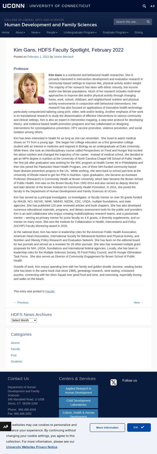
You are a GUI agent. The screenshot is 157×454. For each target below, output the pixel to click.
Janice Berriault (64, 56)
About (20, 32)
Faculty (49, 291)
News (35, 32)
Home (5, 32)
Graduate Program (116, 32)
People (52, 32)
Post (14, 355)
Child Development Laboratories (78, 402)
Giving (139, 32)
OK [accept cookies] (139, 427)
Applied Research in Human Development (78, 390)
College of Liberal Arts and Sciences (34, 20)
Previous (21, 302)
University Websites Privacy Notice (31, 447)
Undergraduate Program (80, 32)
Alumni (15, 343)
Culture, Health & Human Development (78, 414)
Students (16, 361)
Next (138, 302)
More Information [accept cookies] (107, 427)
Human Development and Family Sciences (50, 25)
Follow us (129, 380)
